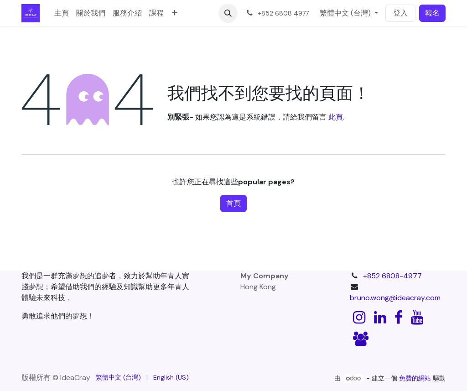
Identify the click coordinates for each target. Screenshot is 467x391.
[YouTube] (417, 317)
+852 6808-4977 (392, 276)
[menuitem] (62, 13)
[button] (228, 13)
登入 (400, 13)
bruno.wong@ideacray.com (395, 297)
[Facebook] (399, 317)
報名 (432, 13)
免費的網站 (415, 378)
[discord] (360, 339)
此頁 (335, 117)
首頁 (233, 203)
